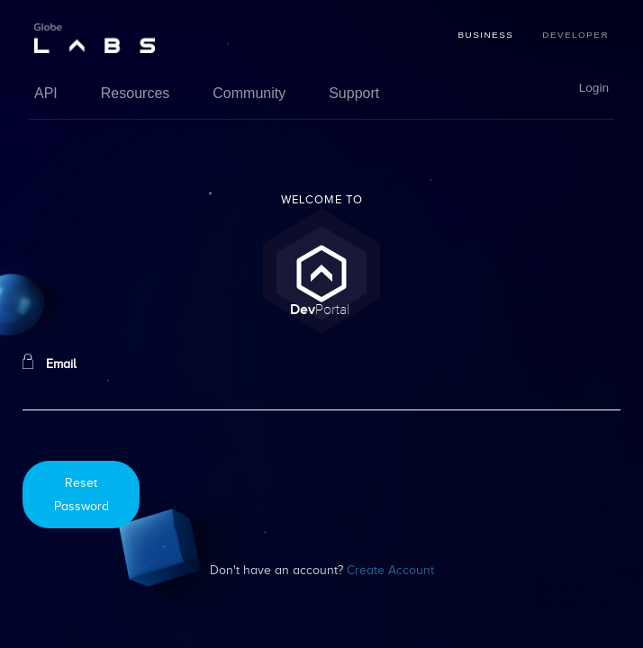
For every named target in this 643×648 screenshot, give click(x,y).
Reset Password (81, 494)
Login (594, 88)
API (46, 93)
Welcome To (322, 200)
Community (249, 93)
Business (485, 35)
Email (50, 362)
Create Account (390, 569)
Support (354, 93)
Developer (575, 35)
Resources (135, 93)
